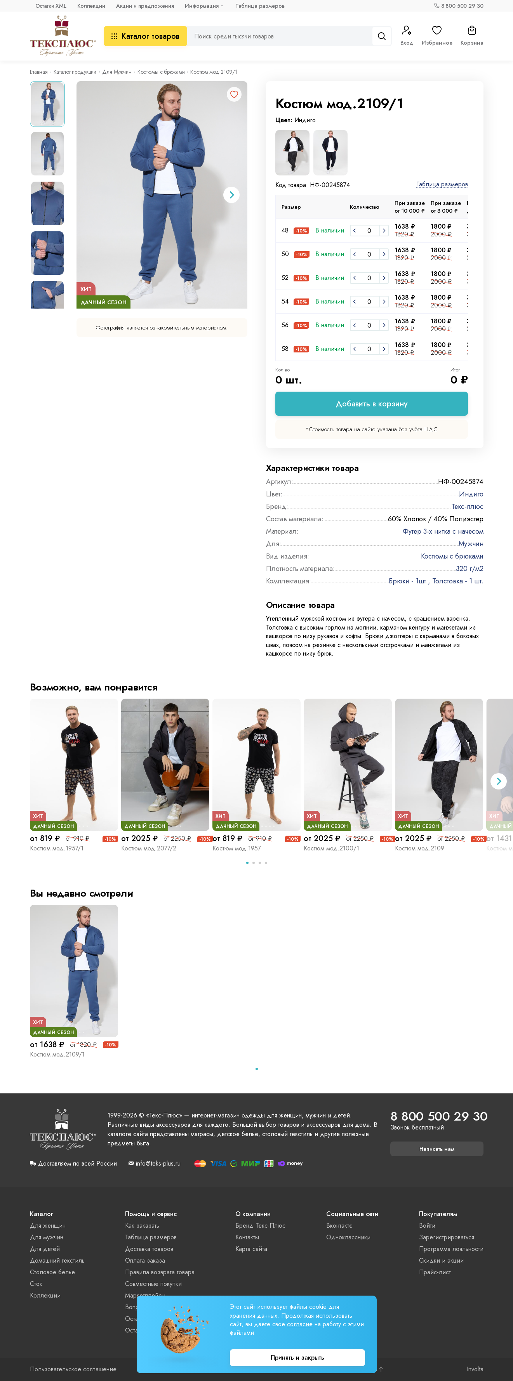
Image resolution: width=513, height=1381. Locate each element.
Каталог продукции (75, 72)
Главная (39, 72)
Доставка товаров (149, 1248)
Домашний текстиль (57, 1260)
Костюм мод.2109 (419, 848)
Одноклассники (348, 1237)
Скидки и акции (441, 1260)
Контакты (247, 1237)
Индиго (471, 494)
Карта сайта (251, 1248)
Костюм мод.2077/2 (148, 848)
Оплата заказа (145, 1260)
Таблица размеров (260, 6)
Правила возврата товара (160, 1272)
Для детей (45, 1248)
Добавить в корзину (371, 403)
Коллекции (91, 6)
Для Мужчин (117, 72)
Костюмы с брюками (161, 72)
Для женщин (48, 1225)
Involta (475, 1369)
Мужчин (471, 544)
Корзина (472, 36)
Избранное (437, 36)
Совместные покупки (153, 1283)
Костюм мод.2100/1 (331, 848)
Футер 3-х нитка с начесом (443, 531)
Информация (202, 6)
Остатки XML (50, 6)
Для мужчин (46, 1237)
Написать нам (436, 1149)
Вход (406, 36)
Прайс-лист (435, 1272)
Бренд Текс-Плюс (260, 1225)
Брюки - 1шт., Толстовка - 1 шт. (436, 581)
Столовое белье (52, 1272)
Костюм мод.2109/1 (57, 1054)
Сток (36, 1283)
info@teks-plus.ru (158, 1164)
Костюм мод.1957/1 (56, 848)
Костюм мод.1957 (236, 848)
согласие (300, 1324)
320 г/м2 (469, 569)
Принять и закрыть (297, 1357)
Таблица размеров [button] (442, 184)
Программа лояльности (451, 1248)
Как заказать (142, 1225)
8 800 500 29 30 (462, 6)
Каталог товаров (145, 36)
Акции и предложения (145, 6)
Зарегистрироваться (446, 1237)
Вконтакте (339, 1225)
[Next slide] (231, 195)
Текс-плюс (467, 506)
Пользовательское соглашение (73, 1369)
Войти (427, 1225)
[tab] (247, 863)
